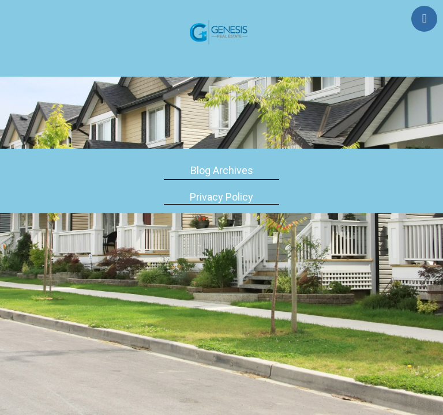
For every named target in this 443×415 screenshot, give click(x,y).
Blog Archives (221, 170)
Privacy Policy (221, 197)
